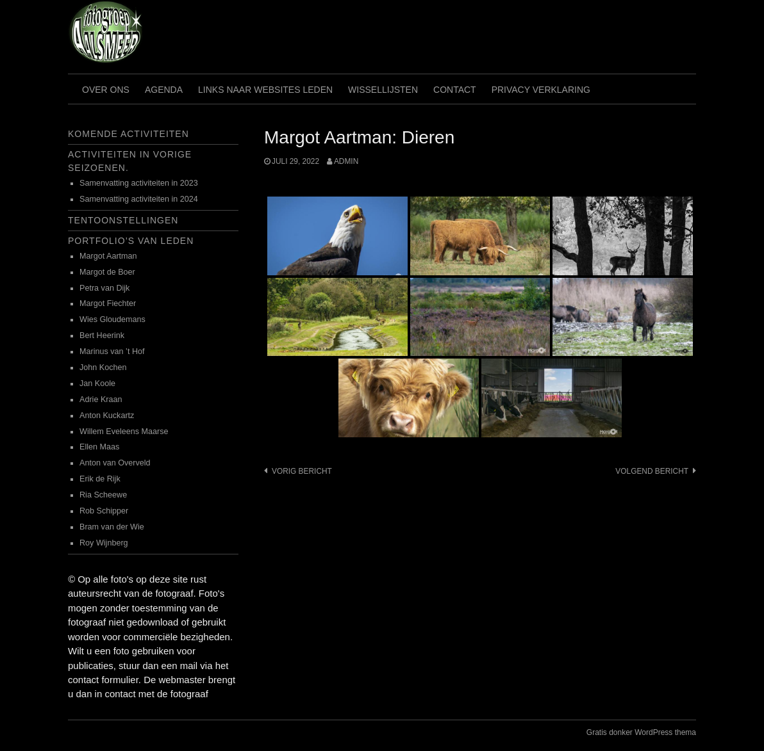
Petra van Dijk (104, 288)
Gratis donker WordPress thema (641, 732)
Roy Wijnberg (103, 542)
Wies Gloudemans (112, 319)
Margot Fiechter (107, 303)
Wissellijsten (383, 90)
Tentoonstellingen (123, 220)
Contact (454, 90)
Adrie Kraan (100, 399)
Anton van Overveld (115, 462)
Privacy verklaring (541, 90)
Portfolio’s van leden (131, 241)
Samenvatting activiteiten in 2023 (138, 183)
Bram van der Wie (111, 526)
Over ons (105, 90)
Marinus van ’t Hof (112, 351)
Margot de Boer (107, 272)
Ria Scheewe (103, 494)
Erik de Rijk (99, 478)
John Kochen (103, 367)
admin (346, 161)
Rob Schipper (103, 510)
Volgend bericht (651, 471)
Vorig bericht (302, 471)
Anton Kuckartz (106, 415)
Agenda (164, 90)
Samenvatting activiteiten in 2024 (138, 199)
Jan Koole (97, 383)
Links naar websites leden (265, 90)
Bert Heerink (101, 335)
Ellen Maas (99, 446)
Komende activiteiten (128, 134)
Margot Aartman (108, 256)
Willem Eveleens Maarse (124, 431)
